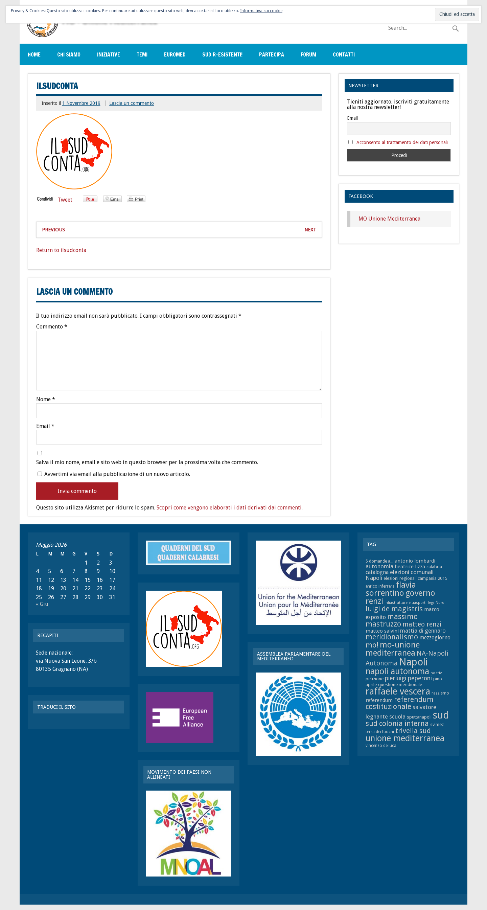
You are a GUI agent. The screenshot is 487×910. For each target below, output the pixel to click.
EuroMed (175, 54)
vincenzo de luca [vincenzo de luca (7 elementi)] (381, 745)
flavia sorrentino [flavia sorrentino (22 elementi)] (391, 589)
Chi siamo (68, 54)
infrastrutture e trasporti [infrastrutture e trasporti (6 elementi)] (405, 602)
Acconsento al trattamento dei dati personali (402, 142)
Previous (53, 229)
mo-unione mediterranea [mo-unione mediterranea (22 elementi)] (393, 649)
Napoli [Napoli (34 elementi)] (413, 662)
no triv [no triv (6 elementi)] (436, 673)
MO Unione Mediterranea (389, 218)
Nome (45, 399)
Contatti (344, 54)
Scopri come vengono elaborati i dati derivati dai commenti (229, 507)
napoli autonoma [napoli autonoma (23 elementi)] (397, 671)
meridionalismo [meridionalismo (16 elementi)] (392, 637)
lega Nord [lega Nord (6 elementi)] (436, 602)
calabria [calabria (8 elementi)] (434, 566)
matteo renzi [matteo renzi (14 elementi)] (421, 624)
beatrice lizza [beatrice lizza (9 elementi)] (410, 567)
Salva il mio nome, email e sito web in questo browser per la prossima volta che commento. (147, 462)
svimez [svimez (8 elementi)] (437, 724)
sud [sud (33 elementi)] (441, 715)
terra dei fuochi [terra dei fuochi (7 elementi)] (380, 731)
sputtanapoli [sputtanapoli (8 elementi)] (419, 717)
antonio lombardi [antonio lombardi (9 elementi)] (415, 561)
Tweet (64, 200)
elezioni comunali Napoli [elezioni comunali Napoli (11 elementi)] (400, 575)
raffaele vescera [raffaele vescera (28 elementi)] (398, 691)
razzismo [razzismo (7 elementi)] (440, 693)
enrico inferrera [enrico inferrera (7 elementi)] (380, 586)
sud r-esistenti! (222, 54)
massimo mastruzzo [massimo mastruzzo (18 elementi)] (392, 620)
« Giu (42, 604)
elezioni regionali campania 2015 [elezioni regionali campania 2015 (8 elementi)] (415, 578)
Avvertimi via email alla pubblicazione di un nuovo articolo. (117, 474)
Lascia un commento (131, 103)
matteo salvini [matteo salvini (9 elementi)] (382, 631)
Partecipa (271, 54)
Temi (142, 54)
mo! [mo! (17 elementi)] (372, 645)
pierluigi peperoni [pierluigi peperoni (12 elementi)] (408, 678)
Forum (308, 54)
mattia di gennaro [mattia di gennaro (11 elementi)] (423, 630)
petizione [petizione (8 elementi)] (375, 678)
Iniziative (108, 54)
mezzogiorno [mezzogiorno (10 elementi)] (434, 637)
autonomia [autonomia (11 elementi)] (379, 566)
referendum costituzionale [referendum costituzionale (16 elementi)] (400, 703)
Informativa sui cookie (261, 10)
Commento (51, 326)
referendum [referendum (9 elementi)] (379, 700)
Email (45, 426)
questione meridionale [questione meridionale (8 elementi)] (400, 684)
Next (310, 229)
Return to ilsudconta (61, 250)
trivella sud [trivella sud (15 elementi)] (413, 731)
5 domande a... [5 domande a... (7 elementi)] (379, 561)
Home (34, 54)
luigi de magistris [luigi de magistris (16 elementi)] (394, 609)
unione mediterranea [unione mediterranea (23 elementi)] (405, 738)
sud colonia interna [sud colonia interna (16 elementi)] (397, 724)
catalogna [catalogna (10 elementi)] (377, 572)
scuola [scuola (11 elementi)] (397, 716)
